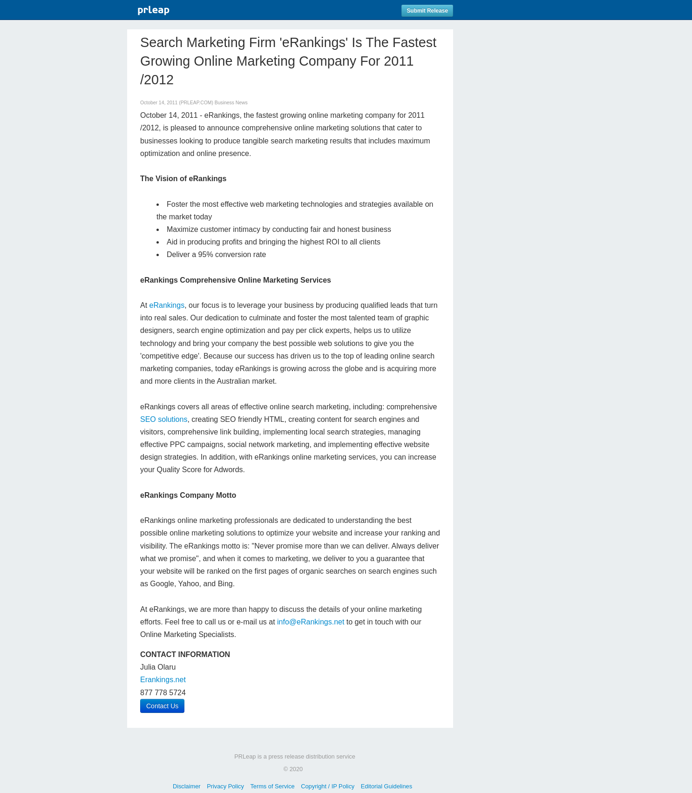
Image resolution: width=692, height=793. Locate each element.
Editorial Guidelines (386, 786)
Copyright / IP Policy (327, 786)
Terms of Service (272, 786)
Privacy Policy (225, 786)
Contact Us (162, 706)
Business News (231, 102)
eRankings (167, 305)
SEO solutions (163, 419)
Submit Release (427, 10)
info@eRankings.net (310, 622)
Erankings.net (163, 680)
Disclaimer (187, 786)
